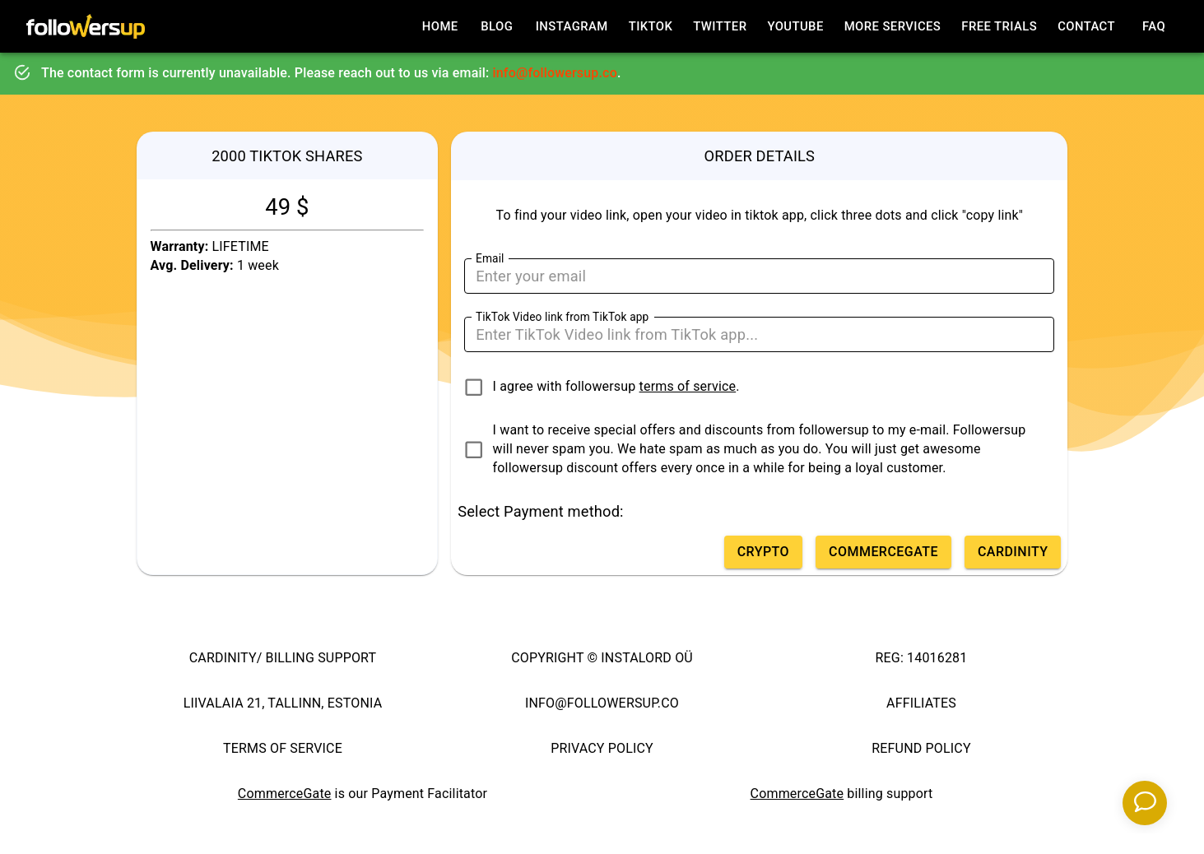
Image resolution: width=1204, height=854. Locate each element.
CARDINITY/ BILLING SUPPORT (282, 658)
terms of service (688, 386)
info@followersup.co (555, 73)
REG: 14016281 (922, 658)
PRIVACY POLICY (602, 748)
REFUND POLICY (921, 748)
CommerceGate (285, 793)
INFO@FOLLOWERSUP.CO (602, 703)
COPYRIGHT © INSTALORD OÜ (602, 658)
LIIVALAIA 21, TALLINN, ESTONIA (283, 703)
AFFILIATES (921, 703)
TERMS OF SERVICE (282, 748)
